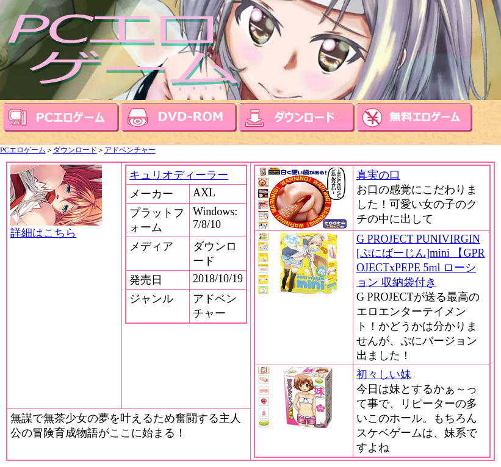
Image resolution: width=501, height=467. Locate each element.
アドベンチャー (130, 150)
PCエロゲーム (23, 150)
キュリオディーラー (178, 175)
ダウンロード (75, 150)
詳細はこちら (56, 227)
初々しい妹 (383, 374)
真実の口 (378, 175)
